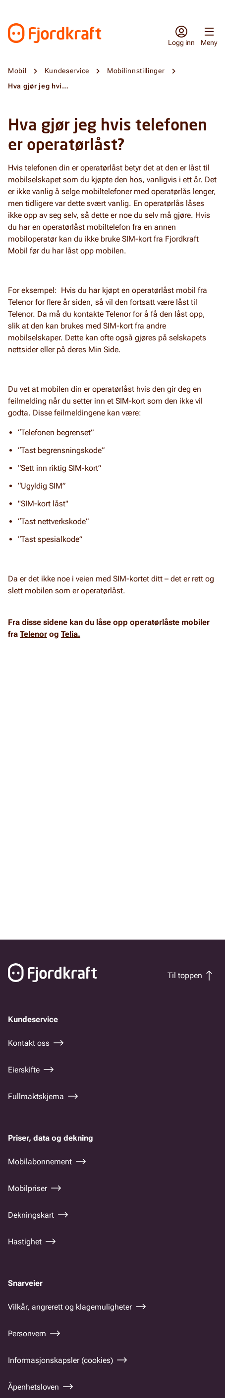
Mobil (17, 71)
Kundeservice (67, 71)
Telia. (70, 634)
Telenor (33, 634)
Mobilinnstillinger (136, 71)
